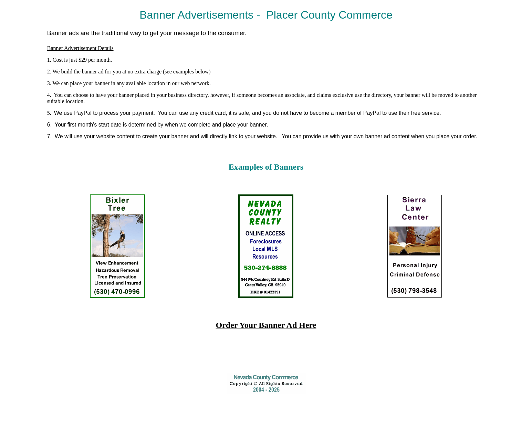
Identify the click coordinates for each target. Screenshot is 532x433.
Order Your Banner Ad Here (266, 325)
